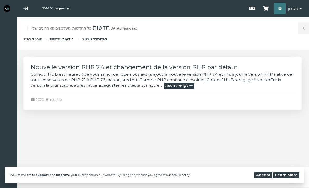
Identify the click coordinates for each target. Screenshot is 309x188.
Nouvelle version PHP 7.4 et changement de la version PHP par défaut (134, 67)
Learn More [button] (286, 175)
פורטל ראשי (32, 39)
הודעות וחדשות (62, 39)
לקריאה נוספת (179, 85)
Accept (263, 175)
